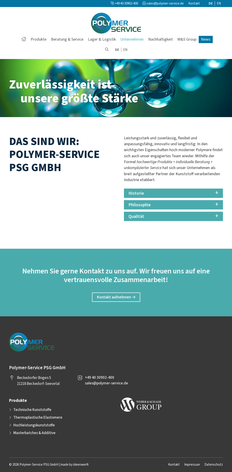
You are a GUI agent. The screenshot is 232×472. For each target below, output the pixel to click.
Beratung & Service (67, 39)
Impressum (192, 464)
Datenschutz (213, 464)
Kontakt (194, 3)
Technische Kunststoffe (32, 410)
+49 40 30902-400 (124, 3)
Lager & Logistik (102, 39)
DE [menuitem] (211, 3)
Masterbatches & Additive (34, 433)
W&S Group (186, 39)
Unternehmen (132, 39)
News (205, 39)
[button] (107, 50)
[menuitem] (211, 3)
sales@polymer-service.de (165, 3)
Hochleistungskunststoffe (34, 425)
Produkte (38, 39)
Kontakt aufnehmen (114, 297)
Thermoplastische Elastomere (37, 417)
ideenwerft (81, 464)
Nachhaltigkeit (160, 39)
